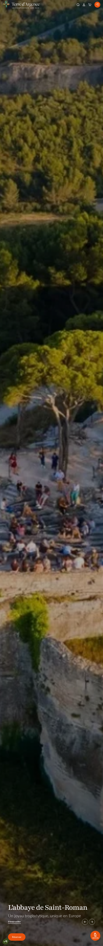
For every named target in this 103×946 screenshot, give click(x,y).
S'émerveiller (14, 922)
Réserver (16, 937)
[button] (78, 5)
